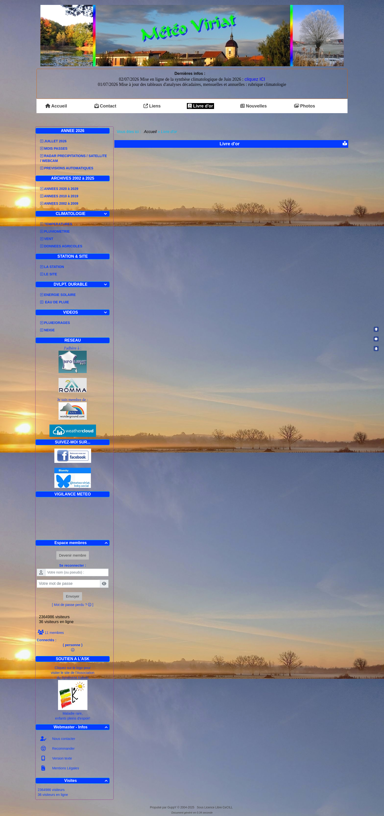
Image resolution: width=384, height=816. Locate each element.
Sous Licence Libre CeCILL (215, 807)
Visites (86, 780)
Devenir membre (72, 555)
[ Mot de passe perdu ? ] (72, 605)
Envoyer (72, 596)
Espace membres (81, 543)
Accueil (150, 132)
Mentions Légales (65, 768)
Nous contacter (63, 739)
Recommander (63, 748)
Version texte (61, 758)
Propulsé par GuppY (163, 807)
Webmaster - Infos (81, 727)
